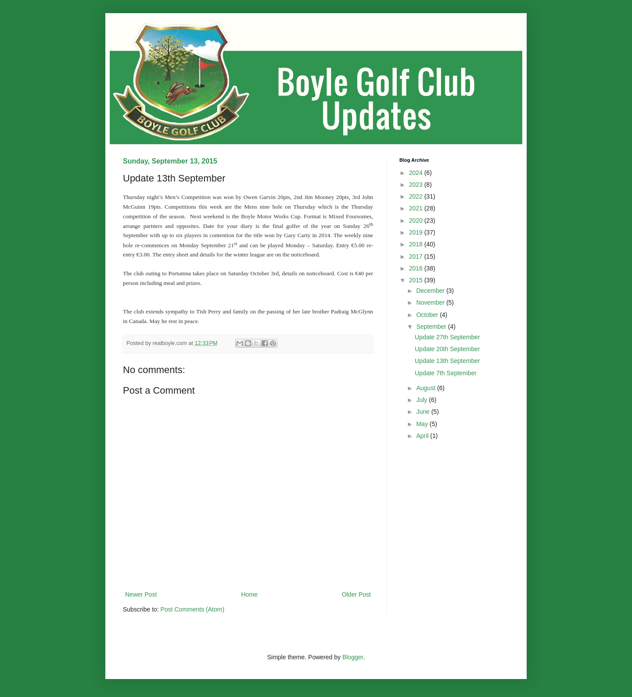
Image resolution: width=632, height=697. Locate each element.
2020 (416, 220)
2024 (416, 172)
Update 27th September (447, 337)
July (422, 399)
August (426, 387)
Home (249, 594)
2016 (416, 268)
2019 (416, 232)
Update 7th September (446, 373)
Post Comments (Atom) (192, 609)
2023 (416, 184)
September (432, 326)
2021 (416, 208)
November (431, 302)
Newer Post (141, 594)
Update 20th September (447, 348)
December (431, 290)
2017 (416, 256)
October (428, 314)
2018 (416, 244)
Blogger (352, 657)
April (423, 435)
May (422, 423)
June (423, 411)
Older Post (356, 594)
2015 (416, 280)
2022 (416, 196)
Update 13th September (447, 360)
